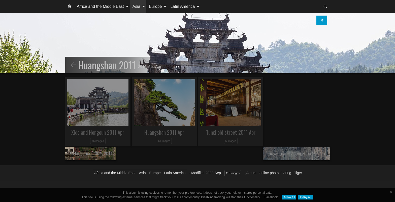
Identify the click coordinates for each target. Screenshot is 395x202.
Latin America (182, 6)
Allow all (289, 197)
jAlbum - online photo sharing (268, 173)
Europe (155, 6)
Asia (136, 6)
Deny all (305, 197)
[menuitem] (69, 6)
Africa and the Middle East (100, 6)
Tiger (298, 173)
